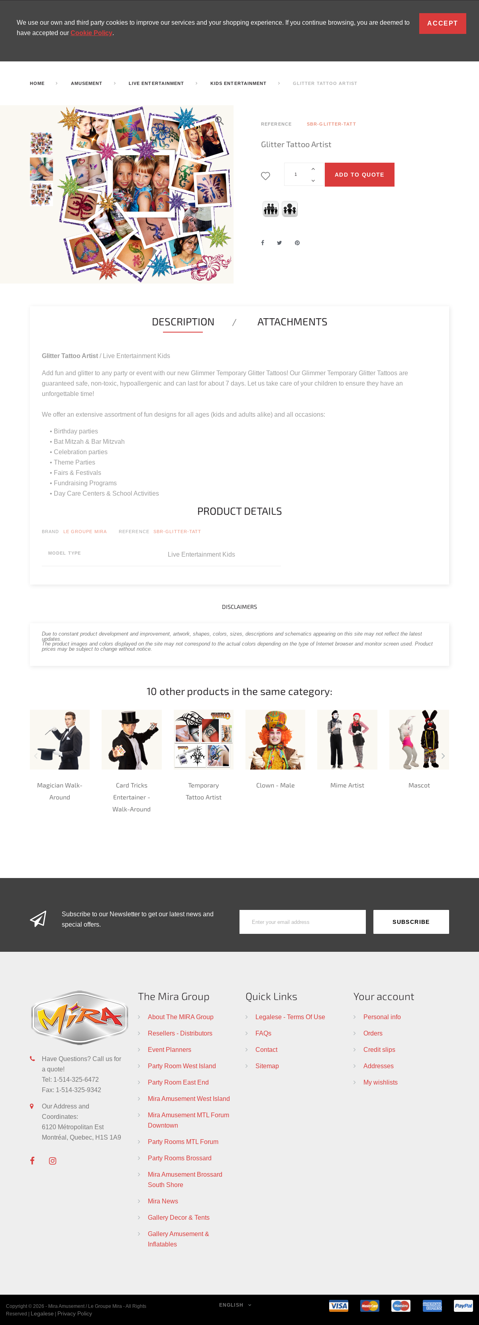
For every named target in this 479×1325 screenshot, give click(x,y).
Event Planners (169, 1049)
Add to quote (360, 174)
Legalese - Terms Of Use (290, 1016)
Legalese (42, 1313)
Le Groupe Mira (85, 531)
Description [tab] (183, 321)
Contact (266, 1049)
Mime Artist (347, 785)
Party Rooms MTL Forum (183, 1141)
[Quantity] (304, 174)
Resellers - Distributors (180, 1033)
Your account (383, 996)
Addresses (378, 1065)
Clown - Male (275, 785)
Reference (134, 531)
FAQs (263, 1033)
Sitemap (267, 1065)
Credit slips (379, 1049)
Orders (373, 1033)
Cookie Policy (91, 33)
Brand (50, 531)
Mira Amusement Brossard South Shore (185, 1179)
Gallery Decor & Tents (179, 1217)
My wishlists (380, 1082)
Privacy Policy (74, 1313)
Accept (442, 23)
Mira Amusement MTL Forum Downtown (188, 1120)
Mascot (419, 785)
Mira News (163, 1201)
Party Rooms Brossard (180, 1158)
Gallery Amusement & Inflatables (178, 1239)
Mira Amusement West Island (189, 1098)
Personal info (382, 1016)
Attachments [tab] (292, 321)
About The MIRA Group (181, 1016)
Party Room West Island (182, 1065)
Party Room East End (178, 1082)
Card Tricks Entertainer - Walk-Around (131, 797)
